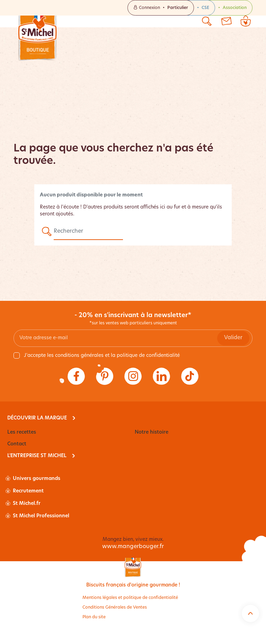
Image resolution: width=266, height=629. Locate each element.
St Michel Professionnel (37, 516)
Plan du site (94, 617)
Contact (16, 444)
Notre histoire (151, 432)
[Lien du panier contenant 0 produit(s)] (245, 21)
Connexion (160, 7)
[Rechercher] (88, 231)
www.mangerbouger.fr (133, 546)
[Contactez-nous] (226, 21)
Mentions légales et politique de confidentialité (130, 598)
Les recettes (21, 432)
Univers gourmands (33, 479)
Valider (233, 338)
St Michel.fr (23, 504)
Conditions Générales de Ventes (114, 607)
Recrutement (25, 491)
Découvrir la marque (37, 418)
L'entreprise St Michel (36, 456)
